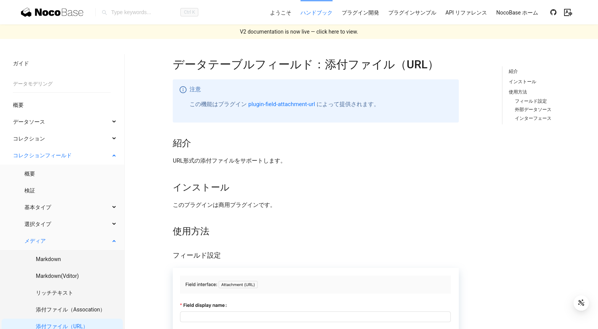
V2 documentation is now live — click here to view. (299, 32)
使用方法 (518, 92)
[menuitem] (280, 12)
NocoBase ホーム (517, 13)
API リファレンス (466, 13)
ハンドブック (317, 13)
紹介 (513, 71)
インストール (522, 81)
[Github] (553, 12)
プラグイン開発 (360, 13)
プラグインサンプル (412, 13)
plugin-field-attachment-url (281, 104)
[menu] (404, 12)
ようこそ (280, 13)
